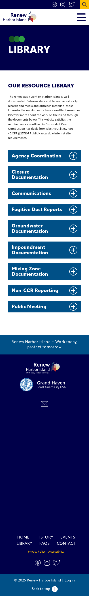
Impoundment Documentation (44, 250)
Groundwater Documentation (44, 229)
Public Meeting (44, 307)
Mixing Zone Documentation (44, 272)
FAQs (44, 544)
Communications (44, 193)
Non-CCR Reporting (44, 290)
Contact (66, 544)
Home (23, 537)
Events (67, 537)
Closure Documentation (44, 175)
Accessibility (56, 551)
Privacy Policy (36, 551)
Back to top (45, 589)
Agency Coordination (44, 156)
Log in (70, 580)
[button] (84, 4)
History (44, 537)
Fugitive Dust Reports (44, 210)
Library (24, 544)
